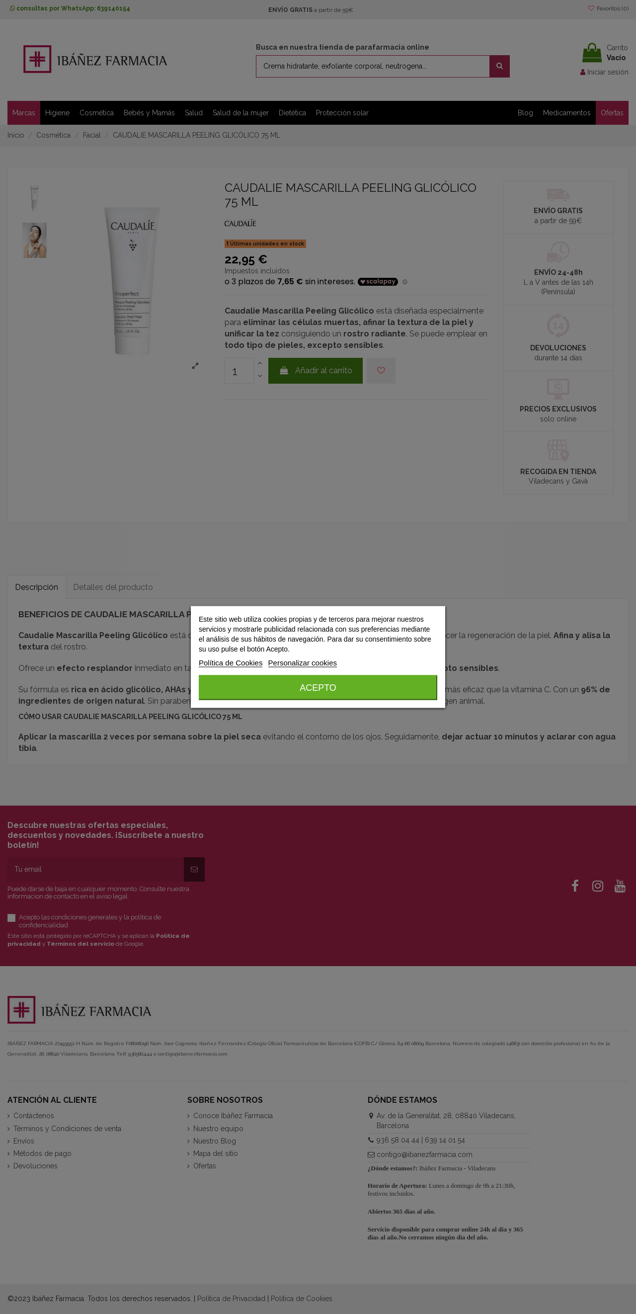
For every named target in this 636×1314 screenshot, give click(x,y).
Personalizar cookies (302, 662)
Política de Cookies (230, 662)
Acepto (318, 688)
